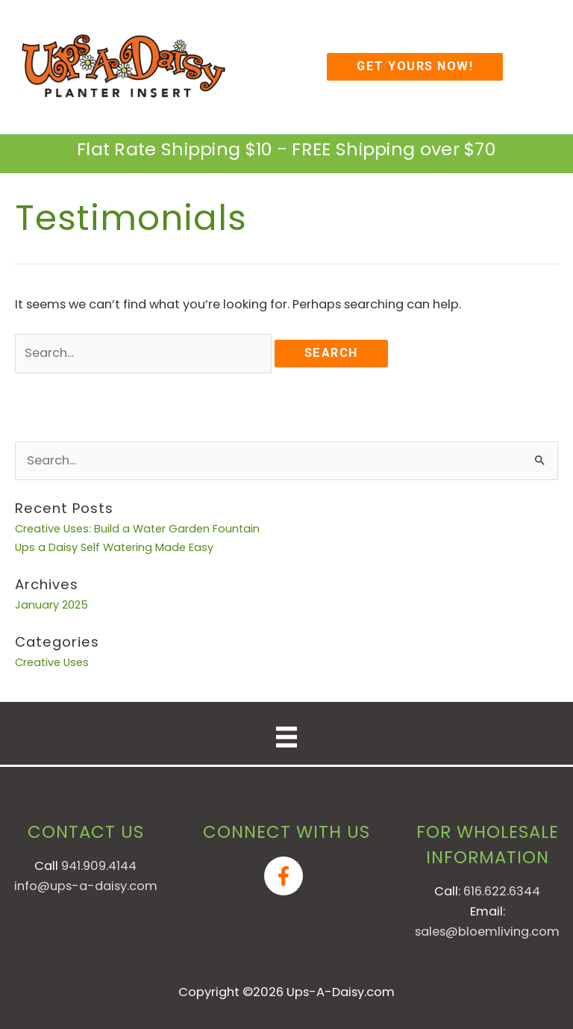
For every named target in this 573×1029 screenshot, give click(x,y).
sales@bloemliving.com (487, 931)
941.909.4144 (99, 865)
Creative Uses (52, 662)
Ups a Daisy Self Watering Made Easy (114, 547)
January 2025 (51, 604)
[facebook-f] (286, 876)
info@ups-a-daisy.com (85, 886)
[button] (415, 66)
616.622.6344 (501, 891)
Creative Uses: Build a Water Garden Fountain (137, 528)
